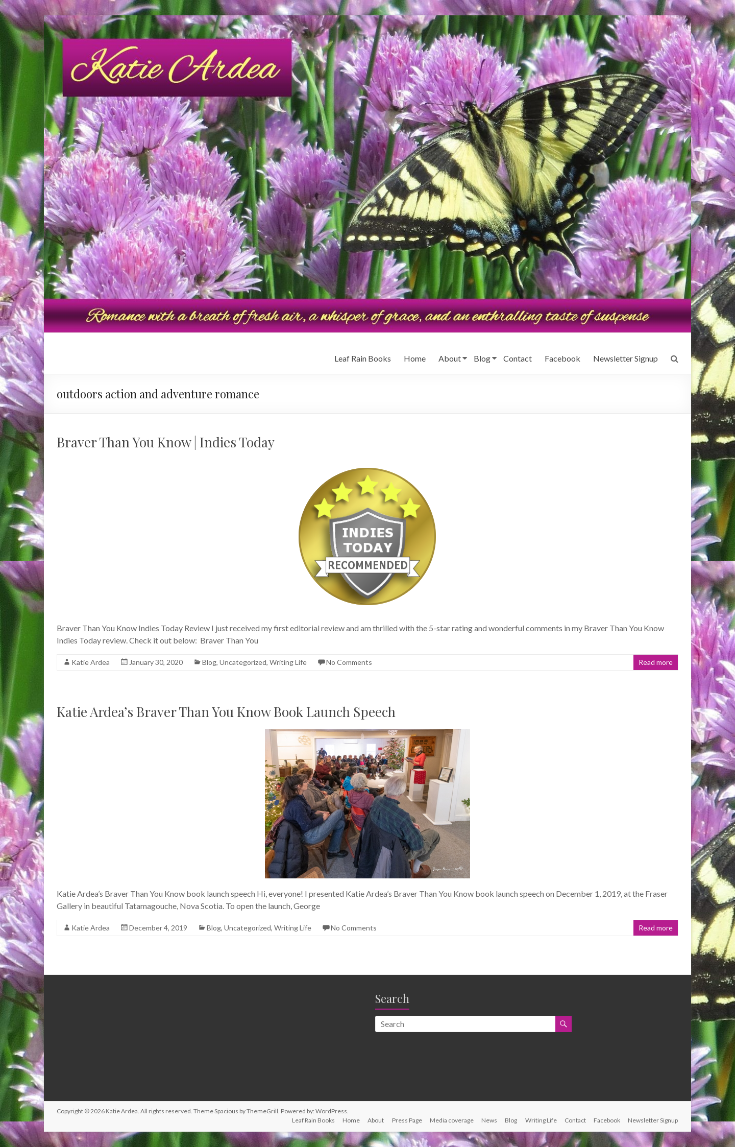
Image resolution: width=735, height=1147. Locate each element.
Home (415, 358)
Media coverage (450, 1120)
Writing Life (288, 662)
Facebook (562, 358)
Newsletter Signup (625, 358)
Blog (482, 358)
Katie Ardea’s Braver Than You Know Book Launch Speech (226, 712)
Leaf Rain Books (362, 358)
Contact (517, 358)
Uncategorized (242, 662)
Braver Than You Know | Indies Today (166, 442)
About (449, 358)
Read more (656, 662)
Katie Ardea (90, 662)
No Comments (349, 662)
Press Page (404, 1120)
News (488, 1120)
